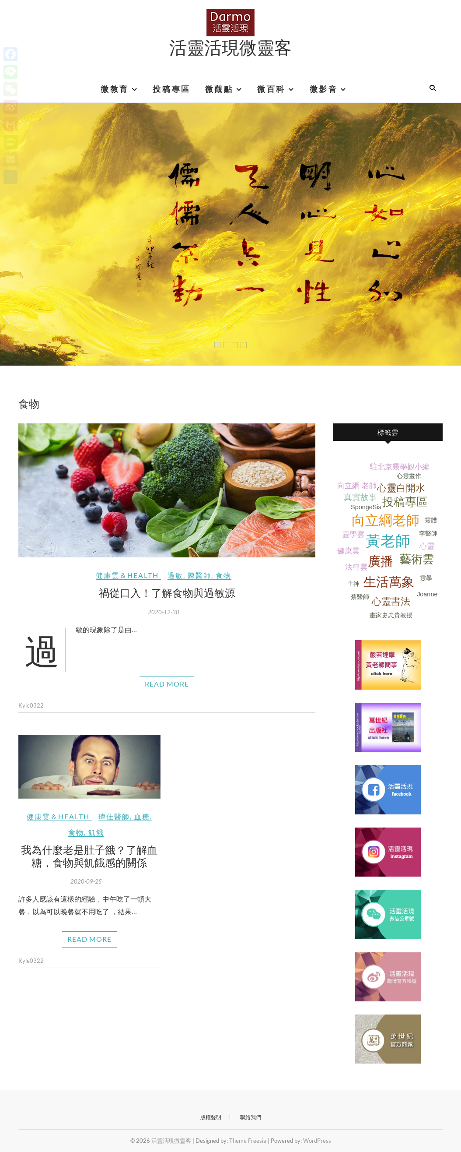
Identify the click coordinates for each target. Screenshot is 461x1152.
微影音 (324, 89)
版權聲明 (210, 1117)
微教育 (115, 89)
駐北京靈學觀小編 (400, 467)
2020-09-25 (86, 881)
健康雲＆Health (127, 575)
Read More (167, 684)
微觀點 (219, 89)
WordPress (317, 1140)
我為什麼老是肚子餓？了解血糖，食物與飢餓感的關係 (89, 855)
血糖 (142, 816)
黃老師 (388, 541)
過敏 (175, 575)
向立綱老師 (385, 520)
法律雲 (356, 567)
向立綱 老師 (357, 486)
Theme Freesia (247, 1140)
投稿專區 (171, 89)
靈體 (431, 520)
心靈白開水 (401, 488)
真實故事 (360, 497)
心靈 (426, 546)
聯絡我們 (250, 1117)
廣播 (380, 561)
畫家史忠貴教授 (391, 615)
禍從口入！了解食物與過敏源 (167, 592)
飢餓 (96, 832)
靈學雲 (353, 534)
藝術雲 (417, 559)
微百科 (271, 89)
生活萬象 (388, 582)
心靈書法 (391, 601)
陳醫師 (199, 575)
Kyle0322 (31, 705)
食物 (223, 575)
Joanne (427, 594)
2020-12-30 (163, 612)
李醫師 (428, 533)
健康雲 (348, 551)
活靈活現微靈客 (230, 46)
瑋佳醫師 (114, 816)
